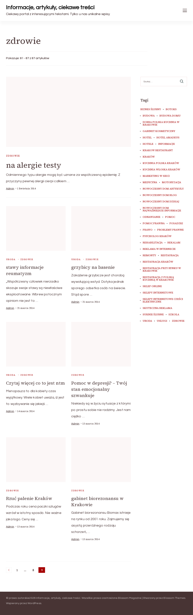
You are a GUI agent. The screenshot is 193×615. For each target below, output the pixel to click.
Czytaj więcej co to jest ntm (35, 383)
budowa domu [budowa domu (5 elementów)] (170, 115)
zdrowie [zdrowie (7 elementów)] (178, 321)
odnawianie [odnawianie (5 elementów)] (151, 217)
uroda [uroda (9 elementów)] (147, 321)
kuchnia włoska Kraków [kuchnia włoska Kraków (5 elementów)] (161, 169)
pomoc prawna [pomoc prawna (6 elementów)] (154, 223)
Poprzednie (9, 570)
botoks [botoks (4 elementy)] (171, 109)
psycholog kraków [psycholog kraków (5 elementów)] (157, 236)
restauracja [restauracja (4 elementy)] (170, 255)
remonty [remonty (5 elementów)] (149, 255)
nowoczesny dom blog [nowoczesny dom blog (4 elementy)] (160, 195)
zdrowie (13, 155)
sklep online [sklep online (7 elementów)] (152, 286)
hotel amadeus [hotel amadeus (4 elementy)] (167, 137)
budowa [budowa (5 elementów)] (149, 115)
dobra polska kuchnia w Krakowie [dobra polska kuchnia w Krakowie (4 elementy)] (161, 123)
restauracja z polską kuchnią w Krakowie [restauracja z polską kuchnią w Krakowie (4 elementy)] (158, 278)
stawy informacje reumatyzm (25, 270)
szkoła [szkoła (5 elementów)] (173, 314)
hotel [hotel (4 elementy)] (147, 137)
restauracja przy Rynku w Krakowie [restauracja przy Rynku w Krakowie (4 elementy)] (162, 269)
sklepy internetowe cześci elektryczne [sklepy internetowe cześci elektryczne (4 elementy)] (163, 300)
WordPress (34, 603)
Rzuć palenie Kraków (29, 498)
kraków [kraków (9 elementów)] (149, 156)
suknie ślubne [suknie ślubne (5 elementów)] (153, 314)
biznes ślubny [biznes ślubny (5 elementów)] (150, 109)
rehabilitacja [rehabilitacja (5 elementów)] (153, 242)
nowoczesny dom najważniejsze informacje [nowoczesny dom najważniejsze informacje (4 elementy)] (162, 209)
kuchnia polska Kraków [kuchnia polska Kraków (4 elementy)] (161, 163)
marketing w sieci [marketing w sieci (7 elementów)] (156, 176)
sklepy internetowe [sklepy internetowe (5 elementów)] (158, 292)
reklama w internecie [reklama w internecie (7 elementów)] (159, 249)
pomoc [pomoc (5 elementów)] (170, 217)
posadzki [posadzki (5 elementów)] (176, 223)
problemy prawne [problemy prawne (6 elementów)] (170, 230)
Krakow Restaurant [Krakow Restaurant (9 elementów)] (158, 150)
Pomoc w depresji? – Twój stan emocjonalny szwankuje (99, 389)
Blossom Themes (174, 598)
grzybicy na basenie (93, 267)
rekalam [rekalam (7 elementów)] (173, 242)
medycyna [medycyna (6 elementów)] (150, 182)
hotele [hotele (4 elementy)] (148, 144)
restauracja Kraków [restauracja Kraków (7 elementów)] (158, 262)
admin (10, 188)
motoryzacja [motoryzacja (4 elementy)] (171, 182)
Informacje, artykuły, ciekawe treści (50, 7)
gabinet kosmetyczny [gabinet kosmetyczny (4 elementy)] (159, 131)
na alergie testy (33, 165)
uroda (10, 259)
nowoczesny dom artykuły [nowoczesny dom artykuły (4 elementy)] (163, 188)
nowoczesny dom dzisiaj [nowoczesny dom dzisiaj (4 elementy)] (161, 201)
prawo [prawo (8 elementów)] (147, 230)
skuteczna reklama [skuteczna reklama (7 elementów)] (157, 308)
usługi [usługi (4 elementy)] (162, 321)
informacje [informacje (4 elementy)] (166, 144)
